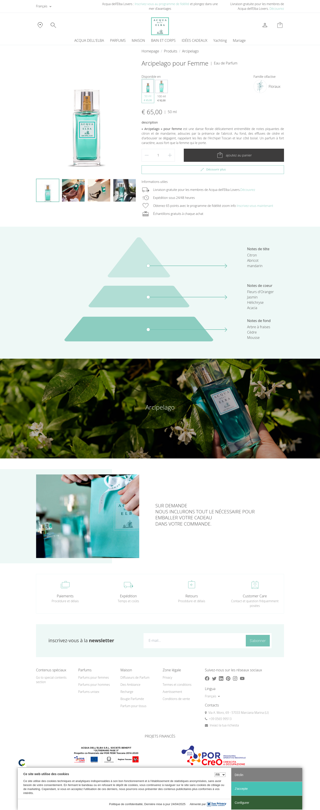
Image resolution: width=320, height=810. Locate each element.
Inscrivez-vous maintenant (255, 206)
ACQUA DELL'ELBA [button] (89, 40)
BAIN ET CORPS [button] (163, 40)
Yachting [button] (220, 40)
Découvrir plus (213, 169)
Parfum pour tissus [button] (133, 706)
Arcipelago (190, 51)
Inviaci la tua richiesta (224, 725)
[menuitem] (220, 40)
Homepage (150, 51)
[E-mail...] (193, 640)
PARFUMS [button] (118, 40)
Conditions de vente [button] (176, 699)
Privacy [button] (167, 677)
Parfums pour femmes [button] (93, 677)
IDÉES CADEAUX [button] (194, 40)
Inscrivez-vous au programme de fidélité (162, 4)
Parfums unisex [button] (88, 692)
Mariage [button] (239, 40)
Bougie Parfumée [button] (132, 699)
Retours (191, 596)
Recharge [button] (126, 692)
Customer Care (255, 596)
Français (41, 6)
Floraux (274, 86)
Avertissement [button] (172, 692)
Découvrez (277, 8)
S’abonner (258, 640)
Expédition (128, 596)
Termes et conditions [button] (177, 684)
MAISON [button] (138, 40)
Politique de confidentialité (126, 804)
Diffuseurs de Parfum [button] (135, 677)
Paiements (65, 596)
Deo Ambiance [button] (130, 684)
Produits (170, 51)
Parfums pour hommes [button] (94, 684)
